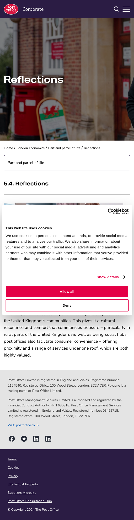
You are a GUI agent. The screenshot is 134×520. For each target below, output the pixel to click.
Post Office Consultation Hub (30, 501)
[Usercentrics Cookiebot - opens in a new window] (108, 211)
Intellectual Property (23, 484)
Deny (67, 305)
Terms (12, 459)
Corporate (24, 9)
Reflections (92, 148)
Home (8, 148)
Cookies (13, 467)
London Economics (30, 148)
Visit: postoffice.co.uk (23, 425)
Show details (108, 277)
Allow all (67, 291)
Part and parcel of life (64, 148)
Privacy (13, 476)
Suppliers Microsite (22, 492)
